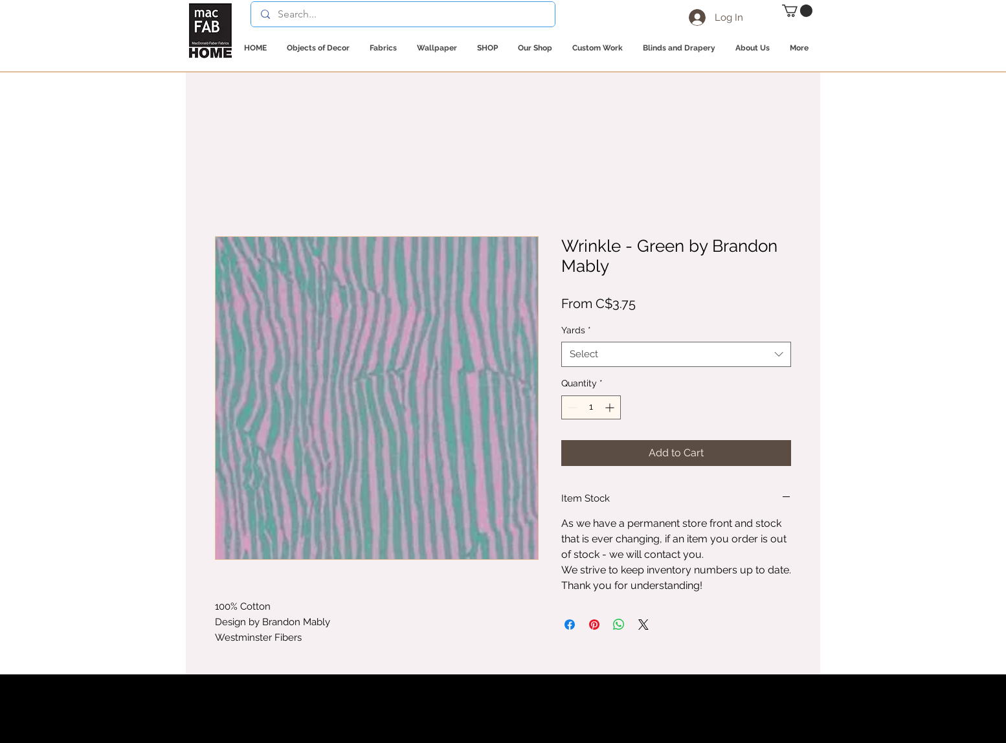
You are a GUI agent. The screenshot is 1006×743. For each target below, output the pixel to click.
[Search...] (403, 14)
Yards (576, 330)
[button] (797, 11)
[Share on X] (643, 624)
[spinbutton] (591, 407)
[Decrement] (571, 407)
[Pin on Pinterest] (594, 624)
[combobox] (676, 354)
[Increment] (611, 407)
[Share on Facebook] (569, 624)
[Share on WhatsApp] (619, 624)
